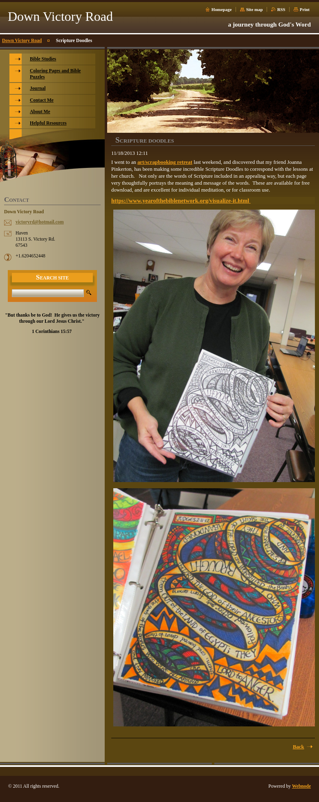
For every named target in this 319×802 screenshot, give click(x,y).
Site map (254, 9)
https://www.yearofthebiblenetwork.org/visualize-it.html (180, 200)
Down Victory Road (22, 40)
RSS (281, 9)
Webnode (301, 786)
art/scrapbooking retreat (164, 162)
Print (305, 9)
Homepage (221, 9)
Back (298, 747)
